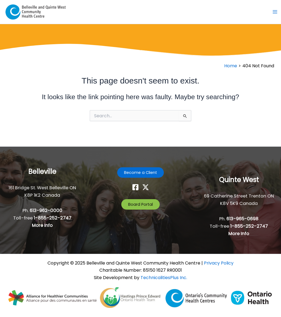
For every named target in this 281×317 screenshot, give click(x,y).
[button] (140, 172)
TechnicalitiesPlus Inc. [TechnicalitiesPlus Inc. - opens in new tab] (163, 277)
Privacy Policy (219, 263)
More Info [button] (42, 225)
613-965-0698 (242, 219)
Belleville (42, 171)
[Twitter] (145, 187)
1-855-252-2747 (52, 218)
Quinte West (239, 179)
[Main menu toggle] (275, 12)
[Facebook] (135, 187)
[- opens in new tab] (53, 297)
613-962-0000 (46, 210)
